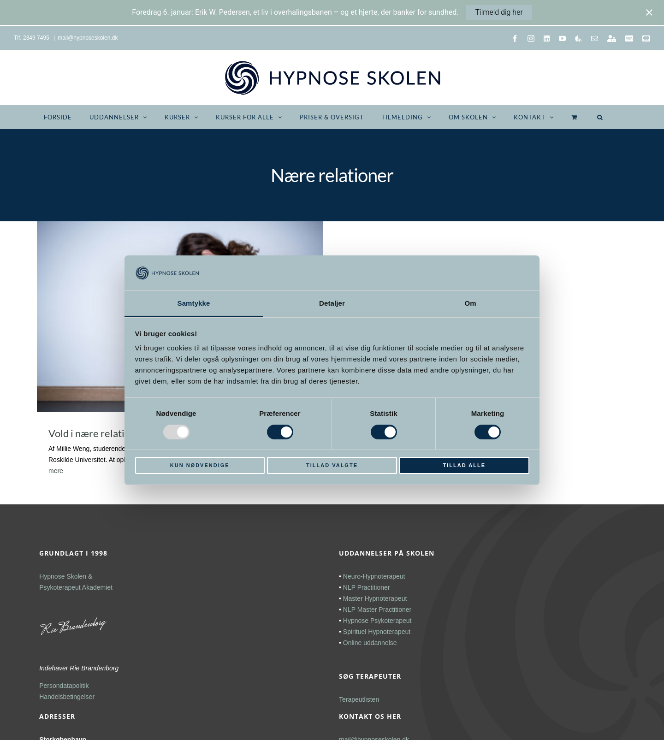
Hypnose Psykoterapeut (377, 620)
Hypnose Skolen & (65, 576)
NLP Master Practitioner (377, 609)
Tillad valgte (332, 465)
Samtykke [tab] (194, 303)
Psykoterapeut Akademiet (76, 587)
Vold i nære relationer (96, 433)
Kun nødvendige (200, 465)
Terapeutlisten (359, 699)
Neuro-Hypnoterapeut (374, 576)
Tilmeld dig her (499, 12)
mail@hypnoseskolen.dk (88, 38)
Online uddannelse (370, 642)
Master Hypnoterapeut (375, 598)
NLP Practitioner (366, 587)
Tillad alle (464, 465)
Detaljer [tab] (332, 303)
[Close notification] (649, 12)
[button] (600, 117)
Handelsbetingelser (67, 696)
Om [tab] (470, 303)
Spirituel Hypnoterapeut (376, 631)
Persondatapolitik (64, 685)
